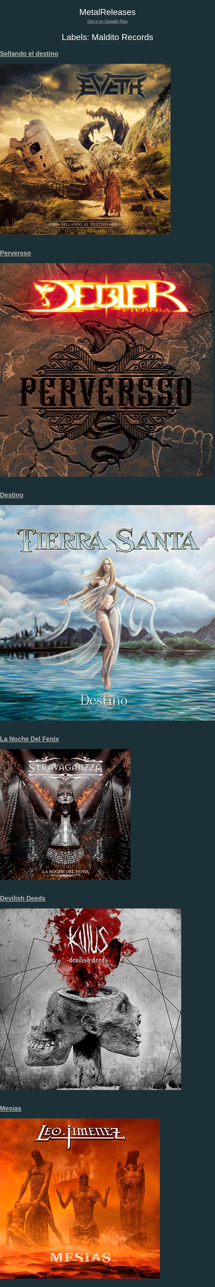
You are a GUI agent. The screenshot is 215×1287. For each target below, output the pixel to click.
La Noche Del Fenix (29, 738)
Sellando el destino (29, 53)
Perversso (15, 253)
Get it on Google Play (107, 21)
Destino (11, 494)
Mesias (10, 1108)
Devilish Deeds (23, 898)
